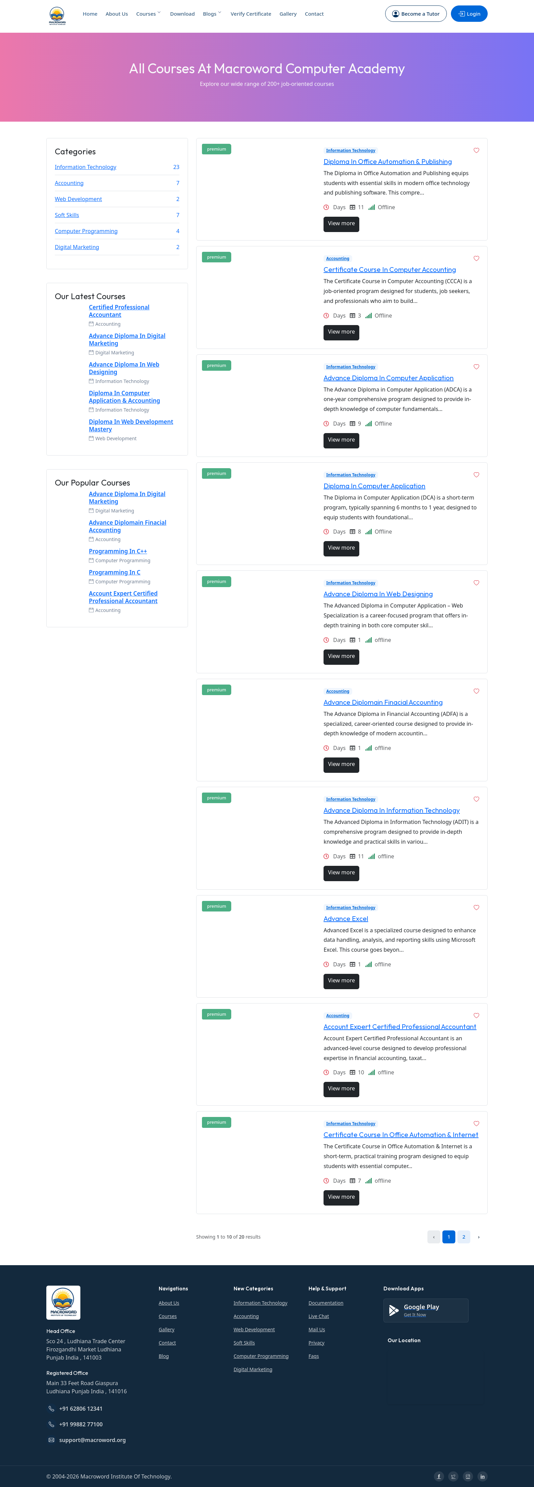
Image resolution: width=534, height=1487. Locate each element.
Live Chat (319, 1316)
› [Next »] (479, 1236)
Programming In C (114, 572)
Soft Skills (67, 215)
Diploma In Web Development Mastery (131, 425)
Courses (148, 13)
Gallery (288, 13)
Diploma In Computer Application (374, 485)
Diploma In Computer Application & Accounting (124, 396)
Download (182, 13)
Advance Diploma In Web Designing (124, 368)
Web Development (78, 199)
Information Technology (85, 167)
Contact (314, 13)
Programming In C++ (118, 551)
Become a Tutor (415, 13)
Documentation (326, 1303)
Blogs (212, 13)
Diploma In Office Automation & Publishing (388, 161)
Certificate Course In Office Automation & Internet (401, 1134)
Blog (164, 1356)
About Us (117, 13)
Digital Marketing (77, 247)
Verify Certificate (251, 13)
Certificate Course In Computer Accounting (390, 269)
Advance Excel (346, 918)
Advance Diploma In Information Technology (392, 810)
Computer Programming (86, 231)
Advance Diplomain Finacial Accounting (127, 526)
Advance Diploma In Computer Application (389, 377)
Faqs (314, 1356)
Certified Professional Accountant (119, 311)
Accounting (69, 183)
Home (90, 13)
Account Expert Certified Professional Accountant (123, 597)
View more (341, 223)
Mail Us (317, 1329)
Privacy (317, 1342)
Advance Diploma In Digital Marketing (127, 339)
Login (469, 13)
